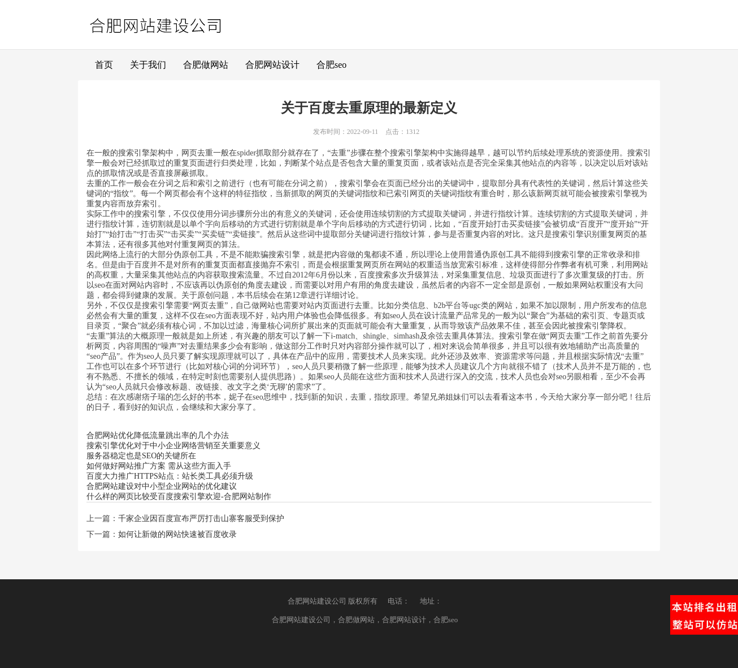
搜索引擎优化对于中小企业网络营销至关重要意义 (173, 445)
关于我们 (148, 65)
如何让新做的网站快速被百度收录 (177, 534)
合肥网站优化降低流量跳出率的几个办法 (157, 435)
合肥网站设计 (272, 65)
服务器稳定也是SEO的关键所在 (141, 456)
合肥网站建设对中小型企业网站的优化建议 (161, 486)
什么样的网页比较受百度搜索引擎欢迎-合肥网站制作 (178, 496)
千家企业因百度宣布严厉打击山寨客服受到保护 (201, 518)
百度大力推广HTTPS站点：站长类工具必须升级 (169, 476)
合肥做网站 (205, 65)
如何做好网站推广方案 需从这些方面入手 (158, 466)
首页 (104, 65)
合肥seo (331, 65)
